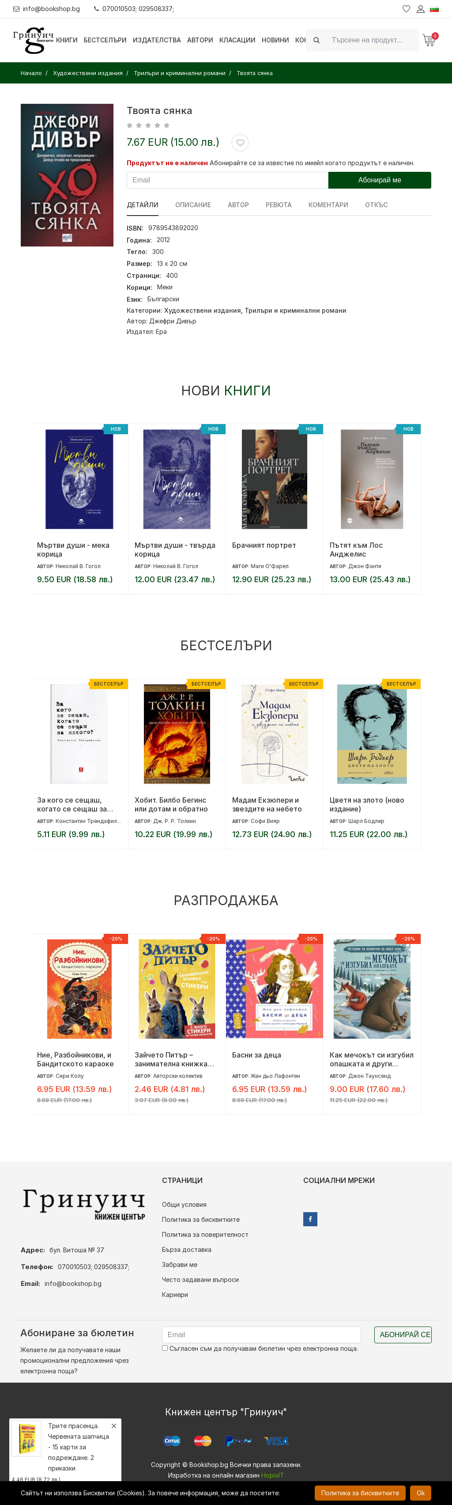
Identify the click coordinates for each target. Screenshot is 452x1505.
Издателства (157, 40)
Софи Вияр (265, 821)
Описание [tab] (193, 205)
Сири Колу (70, 1076)
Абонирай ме (380, 180)
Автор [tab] (238, 205)
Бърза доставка (186, 1249)
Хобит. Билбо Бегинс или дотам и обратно (171, 804)
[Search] (373, 40)
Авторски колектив (178, 1076)
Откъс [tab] (376, 205)
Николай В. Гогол (78, 566)
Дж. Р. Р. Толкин (174, 821)
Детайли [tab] (142, 205)
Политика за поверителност (205, 1234)
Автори (200, 40)
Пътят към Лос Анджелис (356, 549)
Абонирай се (405, 1334)
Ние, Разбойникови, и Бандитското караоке (75, 1059)
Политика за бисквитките (201, 1219)
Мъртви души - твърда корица (175, 549)
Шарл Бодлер (366, 821)
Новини (275, 40)
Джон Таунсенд (369, 1076)
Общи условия (184, 1204)
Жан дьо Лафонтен (275, 1076)
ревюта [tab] (279, 205)
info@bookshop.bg (46, 8)
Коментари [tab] (328, 205)
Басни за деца (256, 1054)
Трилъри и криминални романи (296, 310)
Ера (161, 331)
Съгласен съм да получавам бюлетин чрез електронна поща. (260, 1348)
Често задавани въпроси (200, 1279)
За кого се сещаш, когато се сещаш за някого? (72, 804)
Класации (237, 40)
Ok (421, 1493)
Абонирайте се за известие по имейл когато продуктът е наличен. (312, 163)
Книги (67, 40)
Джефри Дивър (172, 321)
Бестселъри (105, 40)
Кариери (175, 1294)
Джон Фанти (364, 566)
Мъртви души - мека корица (73, 549)
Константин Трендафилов (90, 821)
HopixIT (272, 1475)
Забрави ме (179, 1264)
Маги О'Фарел (270, 566)
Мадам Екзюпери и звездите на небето (267, 804)
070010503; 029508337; (134, 8)
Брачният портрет (264, 545)
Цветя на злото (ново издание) (367, 804)
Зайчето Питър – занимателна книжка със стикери (171, 1059)
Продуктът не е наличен (167, 163)
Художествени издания (202, 310)
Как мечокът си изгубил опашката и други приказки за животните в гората (372, 1059)
